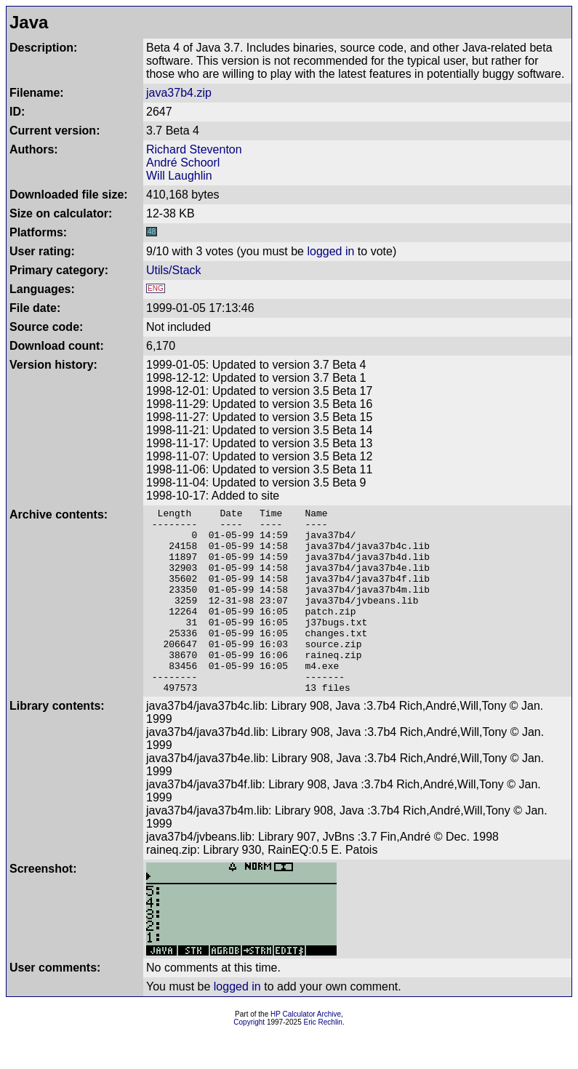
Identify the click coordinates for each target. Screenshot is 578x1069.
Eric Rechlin (323, 1059)
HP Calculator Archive (305, 1051)
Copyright (249, 1059)
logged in (330, 251)
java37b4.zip (179, 93)
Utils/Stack (173, 270)
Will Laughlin (179, 175)
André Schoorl (183, 162)
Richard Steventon (194, 149)
